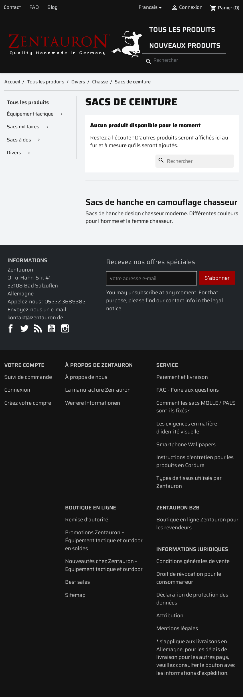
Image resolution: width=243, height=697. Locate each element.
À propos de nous (86, 377)
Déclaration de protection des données (192, 599)
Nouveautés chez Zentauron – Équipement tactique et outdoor (104, 565)
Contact (12, 7)
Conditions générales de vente (193, 561)
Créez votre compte (27, 403)
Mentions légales (177, 628)
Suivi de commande (28, 377)
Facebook (11, 329)
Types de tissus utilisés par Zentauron (189, 482)
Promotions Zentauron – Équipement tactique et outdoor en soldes (104, 540)
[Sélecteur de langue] (151, 7)
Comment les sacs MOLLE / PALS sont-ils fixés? (196, 407)
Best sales (77, 582)
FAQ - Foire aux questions (187, 390)
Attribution (169, 615)
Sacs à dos (19, 140)
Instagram (65, 329)
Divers (14, 153)
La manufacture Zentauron (98, 390)
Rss (38, 329)
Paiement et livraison (182, 377)
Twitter (25, 329)
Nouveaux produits (184, 45)
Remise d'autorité (86, 519)
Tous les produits (182, 29)
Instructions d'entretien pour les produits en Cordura (195, 461)
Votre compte (24, 365)
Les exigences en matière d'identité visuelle (186, 428)
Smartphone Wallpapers (186, 444)
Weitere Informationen (92, 403)
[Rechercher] (184, 60)
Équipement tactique (30, 114)
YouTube (52, 329)
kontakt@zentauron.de (35, 317)
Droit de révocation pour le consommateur (188, 578)
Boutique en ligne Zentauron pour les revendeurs (197, 523)
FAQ (34, 7)
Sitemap (75, 595)
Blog (52, 7)
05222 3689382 (65, 301)
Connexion (17, 390)
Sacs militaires (23, 127)
